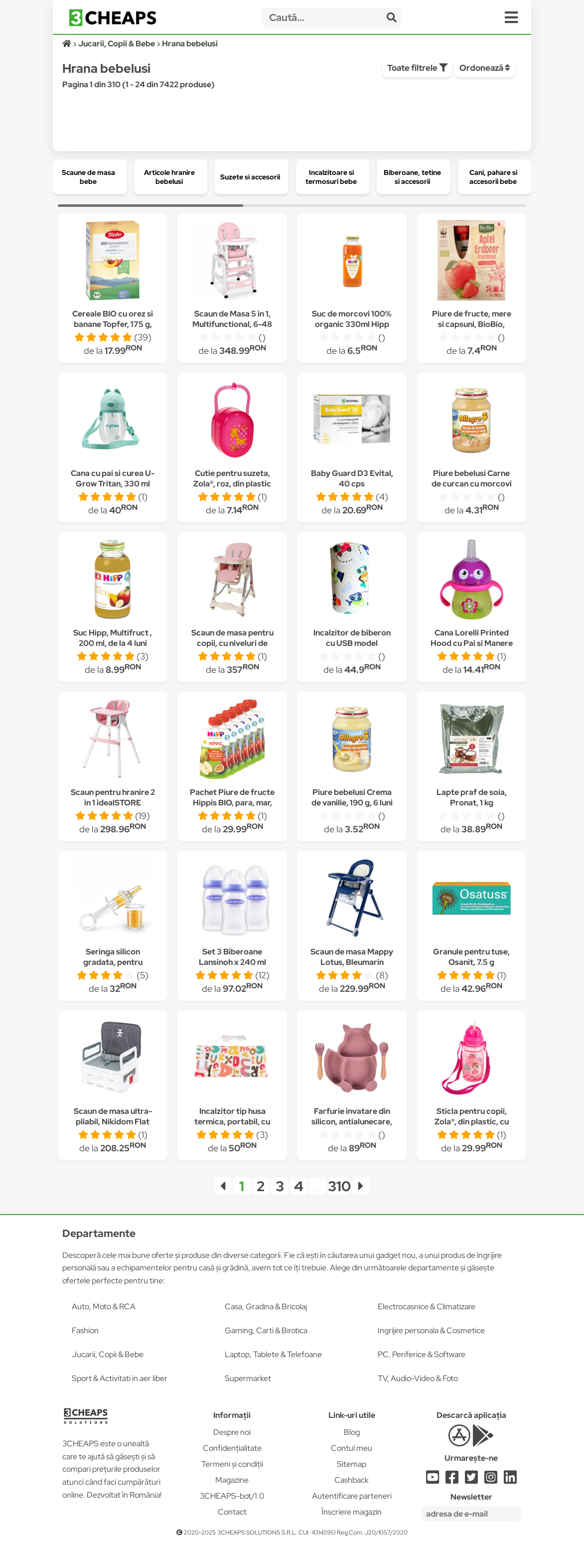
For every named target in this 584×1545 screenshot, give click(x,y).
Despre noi (232, 1432)
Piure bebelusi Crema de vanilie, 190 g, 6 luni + (352, 802)
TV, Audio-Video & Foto (418, 1378)
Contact (232, 1512)
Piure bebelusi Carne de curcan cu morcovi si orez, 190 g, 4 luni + (472, 483)
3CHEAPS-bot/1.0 (232, 1496)
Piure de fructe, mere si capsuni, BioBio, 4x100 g (471, 324)
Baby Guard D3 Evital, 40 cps (352, 478)
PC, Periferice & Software (421, 1354)
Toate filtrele (417, 67)
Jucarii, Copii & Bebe (108, 1354)
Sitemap (351, 1464)
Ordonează (484, 67)
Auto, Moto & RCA (104, 1306)
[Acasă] (67, 43)
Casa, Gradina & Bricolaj (266, 1306)
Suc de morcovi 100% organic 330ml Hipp (352, 319)
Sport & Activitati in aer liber (119, 1378)
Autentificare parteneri (352, 1496)
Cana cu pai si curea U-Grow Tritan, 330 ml (112, 478)
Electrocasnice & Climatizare (426, 1306)
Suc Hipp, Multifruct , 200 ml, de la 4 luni (112, 637)
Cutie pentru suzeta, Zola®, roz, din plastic (232, 478)
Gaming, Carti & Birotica (266, 1330)
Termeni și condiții (232, 1464)
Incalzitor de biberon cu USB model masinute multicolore (352, 643)
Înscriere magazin (351, 1512)
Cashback (351, 1480)
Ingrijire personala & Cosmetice (431, 1330)
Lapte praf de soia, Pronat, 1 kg (472, 797)
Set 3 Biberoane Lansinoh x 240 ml (232, 956)
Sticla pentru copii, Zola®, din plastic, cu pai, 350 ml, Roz (472, 1121)
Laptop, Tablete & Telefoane (273, 1354)
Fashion (85, 1330)
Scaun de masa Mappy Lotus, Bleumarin (351, 956)
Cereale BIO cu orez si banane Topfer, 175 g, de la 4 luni (112, 324)
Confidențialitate (232, 1448)
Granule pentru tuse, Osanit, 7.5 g (471, 956)
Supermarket (248, 1378)
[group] (90, 176)
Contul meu (351, 1448)
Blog (352, 1432)
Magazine (232, 1480)
